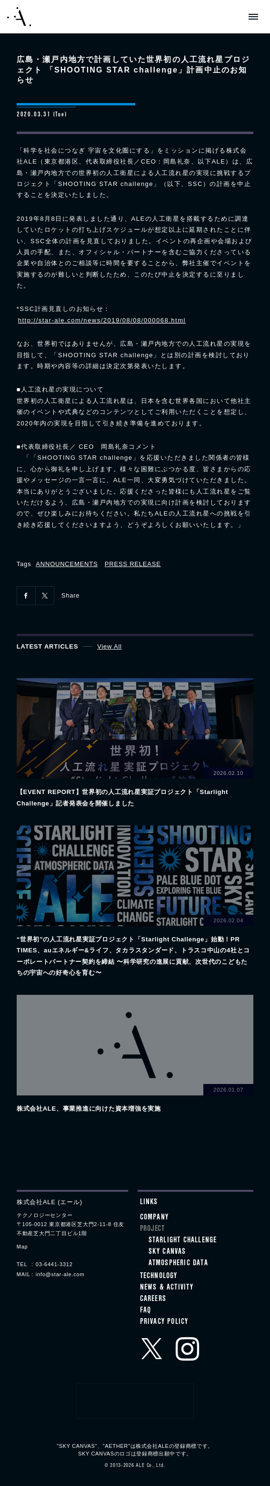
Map (22, 1246)
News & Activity (167, 1288)
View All (109, 646)
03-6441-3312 (54, 1264)
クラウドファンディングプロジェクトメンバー (135, 1401)
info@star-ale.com (60, 1274)
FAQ (145, 1311)
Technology (159, 1276)
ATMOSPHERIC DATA (178, 1263)
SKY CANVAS (167, 1252)
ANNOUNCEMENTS (67, 564)
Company (154, 1218)
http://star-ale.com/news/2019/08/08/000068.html (102, 320)
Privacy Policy (164, 1322)
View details (135, 743)
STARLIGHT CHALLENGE (183, 1241)
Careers (153, 1299)
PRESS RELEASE (133, 564)
